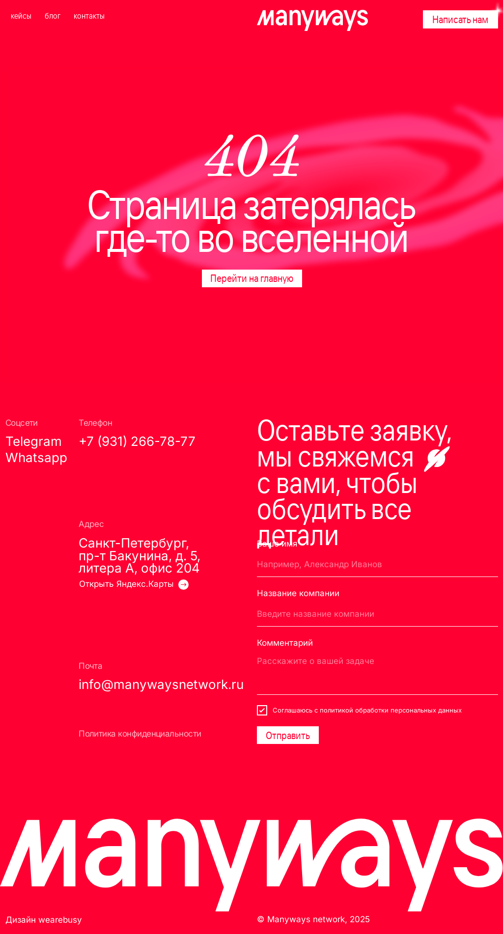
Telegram (33, 441)
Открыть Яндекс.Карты (126, 583)
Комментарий (285, 642)
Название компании (298, 593)
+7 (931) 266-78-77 (137, 441)
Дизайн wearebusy (43, 919)
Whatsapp (36, 457)
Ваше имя (277, 543)
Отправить (288, 735)
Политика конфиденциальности (140, 733)
